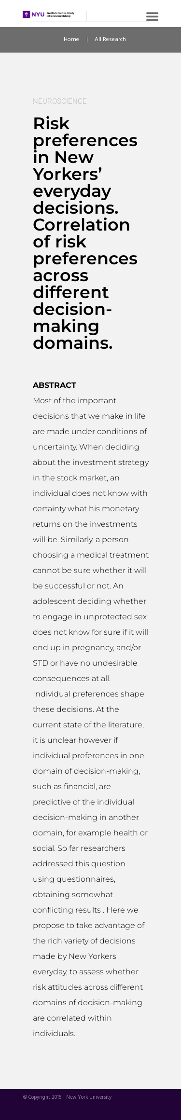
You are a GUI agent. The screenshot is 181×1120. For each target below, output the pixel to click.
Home (71, 39)
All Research (110, 39)
